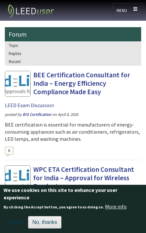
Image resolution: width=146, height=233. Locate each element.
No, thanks (44, 224)
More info (116, 209)
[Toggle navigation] (127, 10)
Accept (15, 225)
